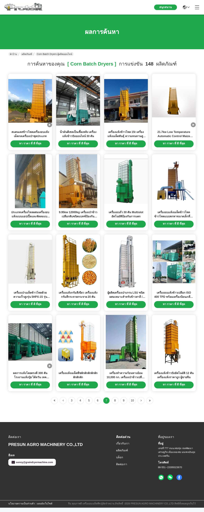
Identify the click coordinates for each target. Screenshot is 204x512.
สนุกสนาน (165, 7)
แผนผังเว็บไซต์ (44, 507)
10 (132, 404)
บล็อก (119, 461)
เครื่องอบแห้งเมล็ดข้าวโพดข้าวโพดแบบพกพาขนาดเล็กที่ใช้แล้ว (173, 218)
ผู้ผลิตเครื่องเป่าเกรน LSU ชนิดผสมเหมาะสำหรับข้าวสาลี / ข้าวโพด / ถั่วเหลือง (125, 300)
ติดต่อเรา (121, 468)
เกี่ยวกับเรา (122, 447)
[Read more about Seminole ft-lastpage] (150, 405)
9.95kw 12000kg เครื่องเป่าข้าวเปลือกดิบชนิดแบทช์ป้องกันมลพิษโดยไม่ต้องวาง (78, 218)
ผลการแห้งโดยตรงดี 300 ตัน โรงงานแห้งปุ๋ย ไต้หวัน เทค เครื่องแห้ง (30, 381)
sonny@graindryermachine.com (32, 466)
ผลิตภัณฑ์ (27, 54)
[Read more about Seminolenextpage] (141, 405)
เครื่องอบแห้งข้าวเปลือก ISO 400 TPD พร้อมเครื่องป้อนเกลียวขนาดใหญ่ (173, 300)
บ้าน (13, 54)
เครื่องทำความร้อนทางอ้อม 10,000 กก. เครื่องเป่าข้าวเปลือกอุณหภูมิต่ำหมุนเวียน (126, 381)
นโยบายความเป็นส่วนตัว (21, 507)
